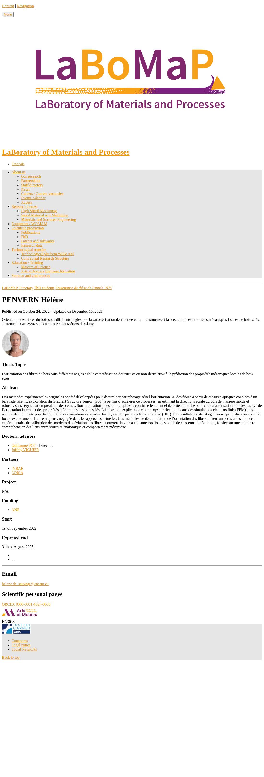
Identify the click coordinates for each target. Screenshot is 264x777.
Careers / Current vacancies (42, 194)
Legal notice (21, 645)
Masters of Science (35, 267)
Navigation (25, 6)
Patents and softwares (37, 241)
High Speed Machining (39, 211)
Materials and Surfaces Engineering (48, 219)
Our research (31, 176)
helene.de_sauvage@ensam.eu (25, 584)
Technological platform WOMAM (47, 254)
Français (18, 164)
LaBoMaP (10, 288)
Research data (31, 245)
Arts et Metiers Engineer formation (48, 271)
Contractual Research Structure (45, 258)
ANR (16, 510)
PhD (24, 237)
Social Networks (24, 649)
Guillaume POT (24, 445)
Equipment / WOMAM (29, 224)
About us (18, 172)
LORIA (17, 473)
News (25, 189)
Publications (30, 232)
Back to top (11, 657)
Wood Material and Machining (44, 215)
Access (26, 202)
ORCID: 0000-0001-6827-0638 (26, 604)
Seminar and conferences (31, 275)
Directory (25, 288)
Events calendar (33, 198)
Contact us (20, 641)
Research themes (24, 206)
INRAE (17, 468)
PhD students (44, 288)
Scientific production (28, 228)
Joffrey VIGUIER (25, 450)
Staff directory (32, 185)
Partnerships (30, 181)
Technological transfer (29, 250)
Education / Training (27, 263)
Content (8, 6)
